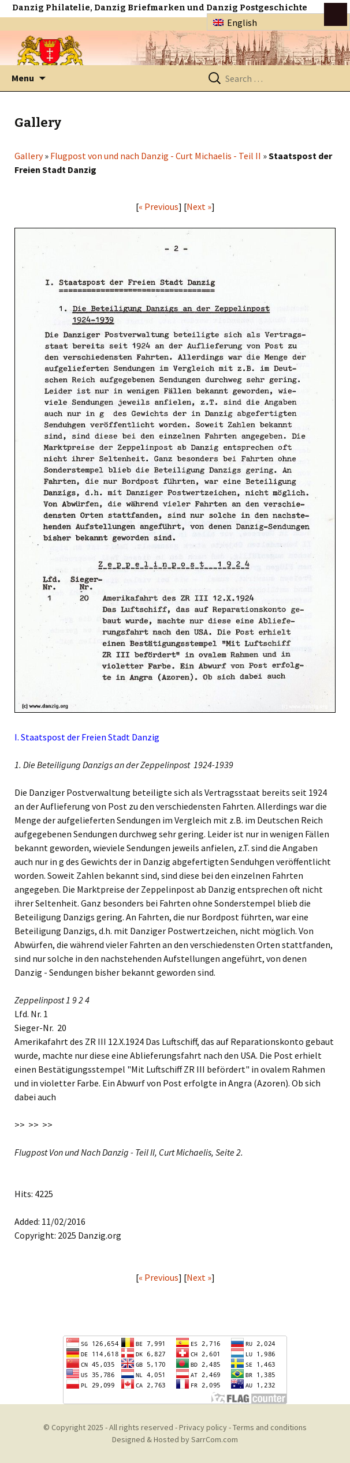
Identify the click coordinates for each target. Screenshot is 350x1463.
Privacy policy (203, 1427)
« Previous (158, 206)
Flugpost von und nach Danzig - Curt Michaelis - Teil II (155, 155)
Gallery (28, 155)
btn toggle (335, 14)
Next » (199, 206)
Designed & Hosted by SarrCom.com (175, 1439)
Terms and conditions (270, 1427)
